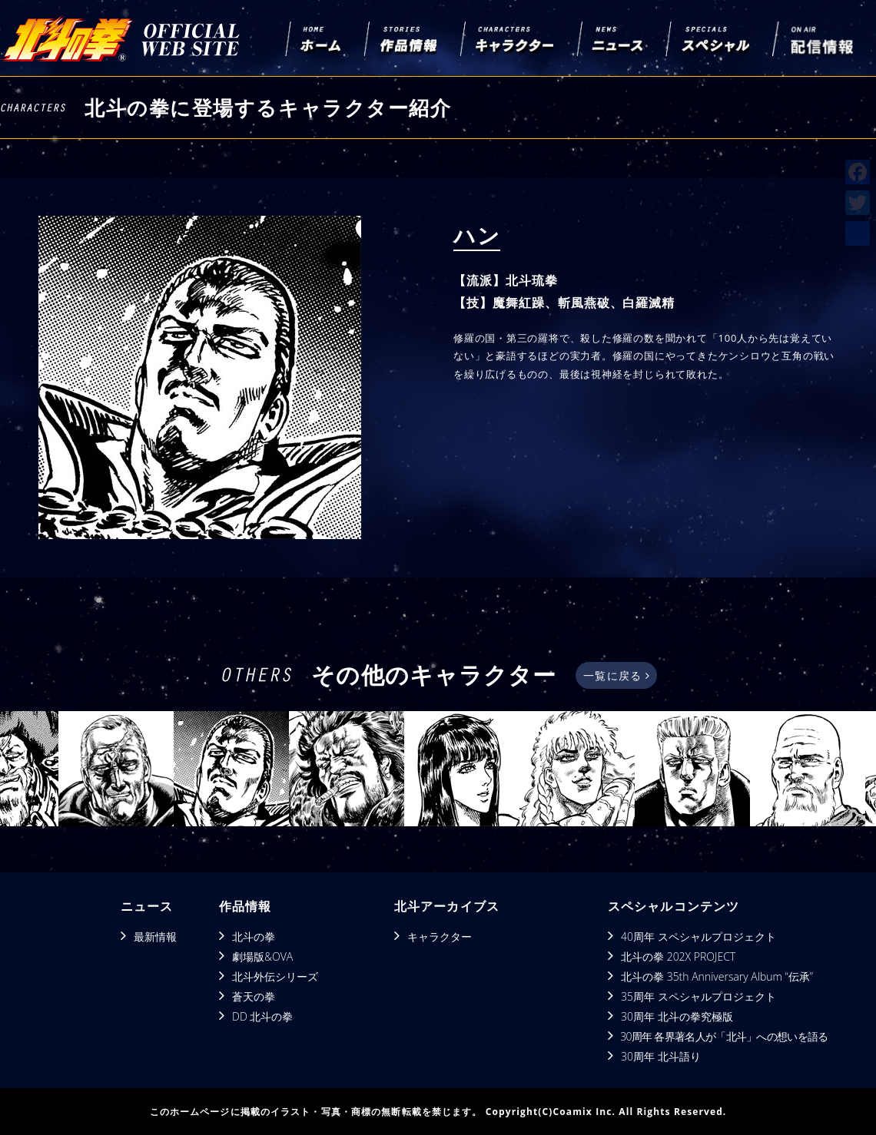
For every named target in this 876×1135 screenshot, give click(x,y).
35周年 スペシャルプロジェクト (698, 996)
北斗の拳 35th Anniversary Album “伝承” (717, 976)
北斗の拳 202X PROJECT (678, 956)
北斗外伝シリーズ (275, 976)
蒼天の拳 (253, 996)
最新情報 (155, 936)
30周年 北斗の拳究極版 (677, 1016)
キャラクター (439, 936)
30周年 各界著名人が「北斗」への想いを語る (724, 1036)
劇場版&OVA (262, 956)
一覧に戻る (616, 675)
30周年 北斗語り (661, 1056)
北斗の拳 (253, 936)
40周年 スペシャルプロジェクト (698, 936)
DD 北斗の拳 (262, 1016)
